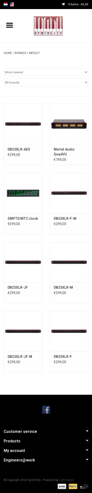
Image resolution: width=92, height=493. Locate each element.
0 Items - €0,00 (75, 4)
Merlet (34, 53)
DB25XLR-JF (18, 287)
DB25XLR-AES (19, 149)
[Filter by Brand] (46, 82)
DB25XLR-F (63, 357)
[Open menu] (9, 25)
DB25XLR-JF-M (20, 357)
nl (6, 4)
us (12, 4)
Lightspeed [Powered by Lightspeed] (66, 480)
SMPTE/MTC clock (23, 218)
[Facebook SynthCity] (46, 410)
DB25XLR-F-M (65, 218)
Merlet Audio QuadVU (64, 151)
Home (8, 53)
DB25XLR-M (63, 287)
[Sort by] (46, 72)
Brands (20, 53)
